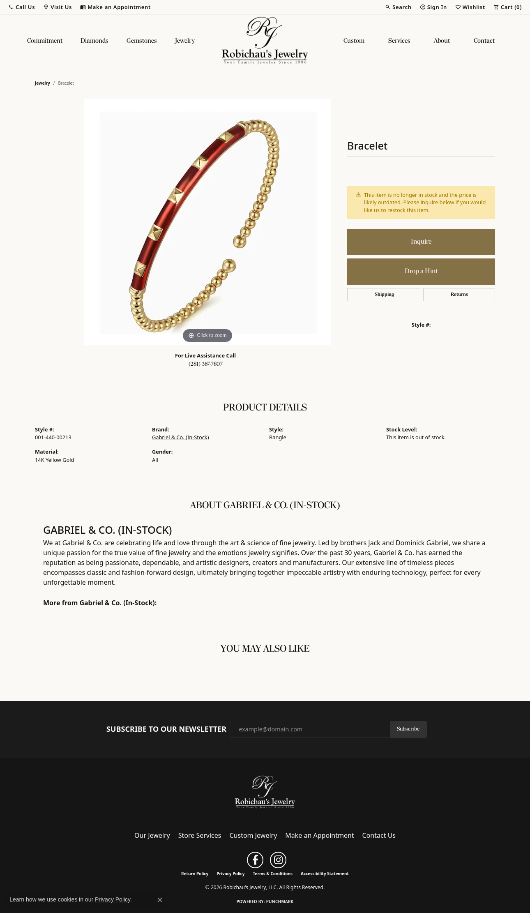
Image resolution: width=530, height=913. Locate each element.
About (442, 41)
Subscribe (408, 729)
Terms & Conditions (273, 874)
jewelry (42, 83)
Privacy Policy (230, 874)
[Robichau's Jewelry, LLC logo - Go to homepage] (265, 41)
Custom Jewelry (253, 835)
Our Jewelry (152, 835)
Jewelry (185, 41)
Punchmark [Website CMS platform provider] (280, 901)
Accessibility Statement (325, 874)
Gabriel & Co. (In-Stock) (180, 437)
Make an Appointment (319, 835)
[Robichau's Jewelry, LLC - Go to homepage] (265, 791)
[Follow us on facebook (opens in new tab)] (255, 860)
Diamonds (94, 41)
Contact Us (379, 835)
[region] (207, 222)
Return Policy (194, 874)
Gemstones (142, 41)
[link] (115, 7)
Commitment (44, 41)
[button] (21, 7)
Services (399, 41)
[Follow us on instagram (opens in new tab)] (278, 860)
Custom (353, 41)
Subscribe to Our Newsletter (166, 729)
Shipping (384, 294)
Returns (459, 294)
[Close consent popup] (159, 899)
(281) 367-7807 (206, 364)
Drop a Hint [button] (421, 271)
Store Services (199, 835)
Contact (484, 41)
